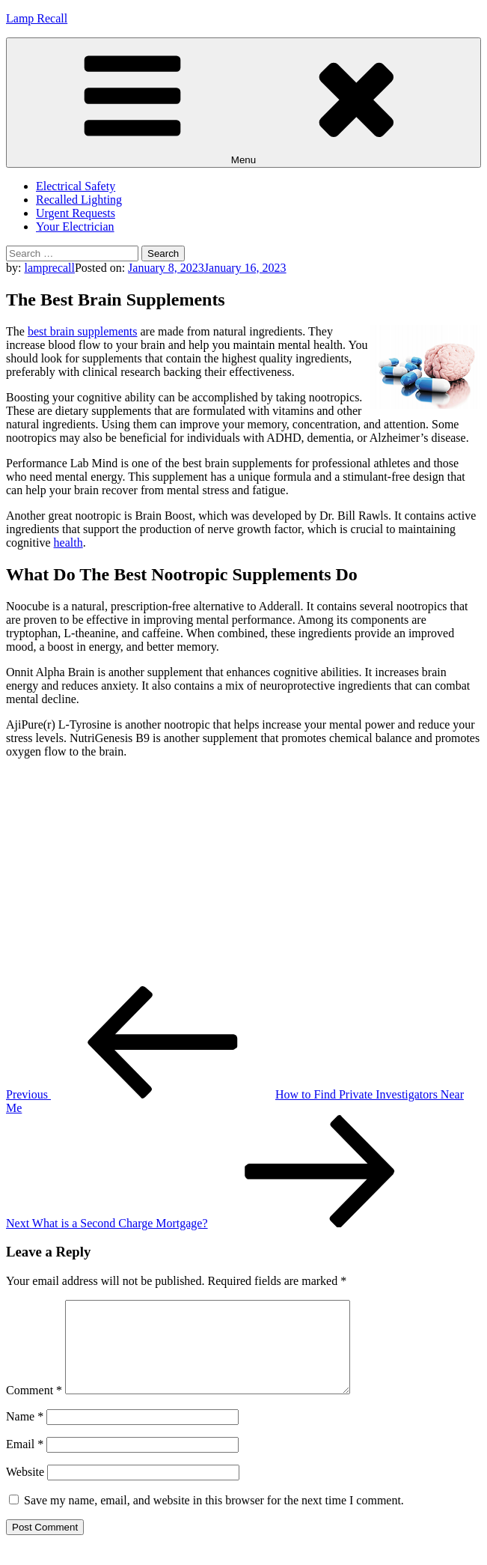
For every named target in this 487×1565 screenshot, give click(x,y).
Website (25, 1489)
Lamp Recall (36, 18)
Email (24, 1462)
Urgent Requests (75, 213)
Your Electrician (75, 226)
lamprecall (49, 267)
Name (24, 1434)
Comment (34, 1408)
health (68, 542)
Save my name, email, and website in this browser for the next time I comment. (214, 1518)
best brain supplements (83, 331)
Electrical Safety (75, 186)
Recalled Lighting (79, 199)
